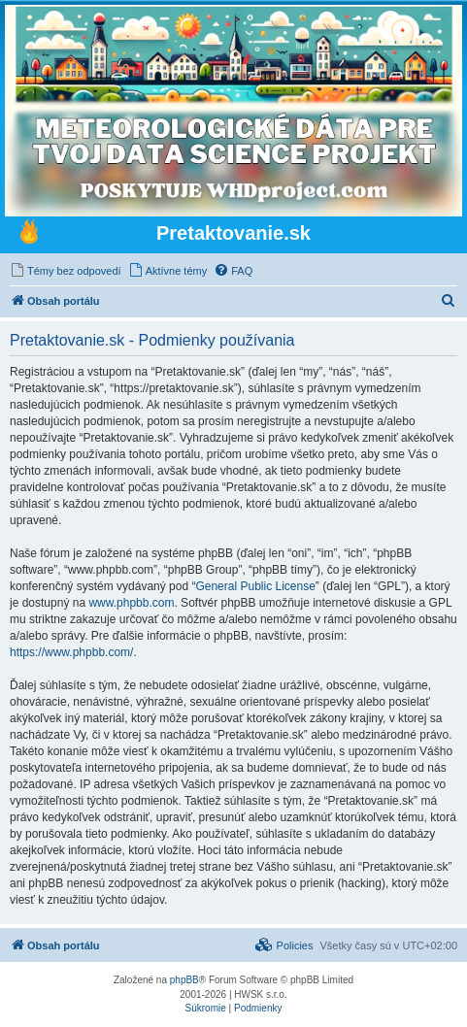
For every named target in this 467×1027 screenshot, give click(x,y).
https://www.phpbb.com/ (71, 652)
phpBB (184, 980)
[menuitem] (65, 270)
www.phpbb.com (131, 603)
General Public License (255, 586)
